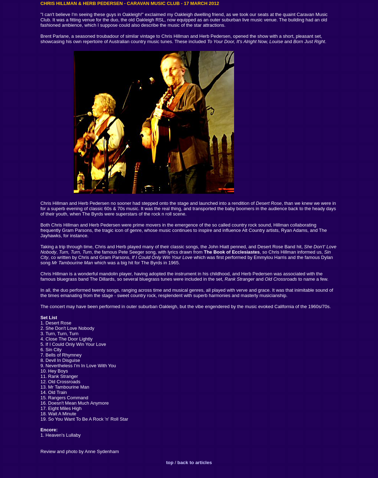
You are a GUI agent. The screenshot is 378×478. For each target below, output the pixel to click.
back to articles (194, 462)
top (170, 462)
